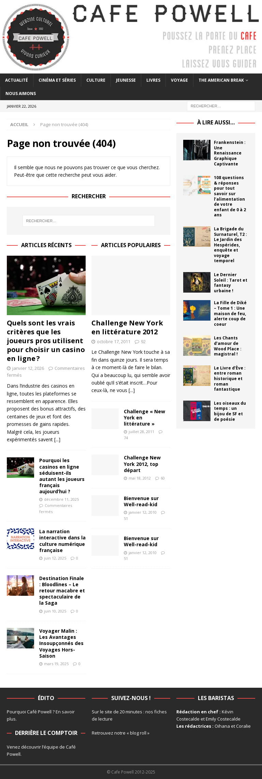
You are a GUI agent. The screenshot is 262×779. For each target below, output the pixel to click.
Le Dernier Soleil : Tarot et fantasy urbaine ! (230, 283)
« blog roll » (138, 733)
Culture (95, 80)
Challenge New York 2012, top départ (142, 463)
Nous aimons (20, 93)
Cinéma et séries (57, 80)
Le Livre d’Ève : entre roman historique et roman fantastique (230, 378)
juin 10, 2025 (55, 611)
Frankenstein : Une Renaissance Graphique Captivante (230, 152)
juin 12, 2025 (55, 558)
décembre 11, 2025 (61, 499)
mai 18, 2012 (140, 478)
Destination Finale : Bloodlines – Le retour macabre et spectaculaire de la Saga (62, 590)
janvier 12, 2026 (28, 368)
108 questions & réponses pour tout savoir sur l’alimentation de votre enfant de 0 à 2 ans (230, 196)
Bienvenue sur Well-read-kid (141, 501)
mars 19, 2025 (56, 663)
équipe (51, 747)
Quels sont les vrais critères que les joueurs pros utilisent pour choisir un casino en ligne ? (46, 340)
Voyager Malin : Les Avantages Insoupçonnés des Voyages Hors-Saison (61, 643)
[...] (57, 439)
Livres (153, 80)
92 (143, 341)
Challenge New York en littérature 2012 (127, 327)
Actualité (16, 80)
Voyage (179, 80)
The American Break (221, 80)
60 (163, 478)
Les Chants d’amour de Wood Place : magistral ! (228, 346)
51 (126, 518)
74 (126, 437)
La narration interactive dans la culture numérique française (62, 540)
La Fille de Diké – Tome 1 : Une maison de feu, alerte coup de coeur (230, 313)
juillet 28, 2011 (141, 431)
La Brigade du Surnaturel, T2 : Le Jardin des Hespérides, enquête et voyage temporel (230, 245)
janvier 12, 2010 (143, 512)
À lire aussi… (216, 122)
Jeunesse (126, 80)
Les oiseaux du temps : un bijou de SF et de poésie (230, 411)
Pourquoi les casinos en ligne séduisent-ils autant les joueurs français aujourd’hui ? (62, 476)
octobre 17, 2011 (113, 341)
